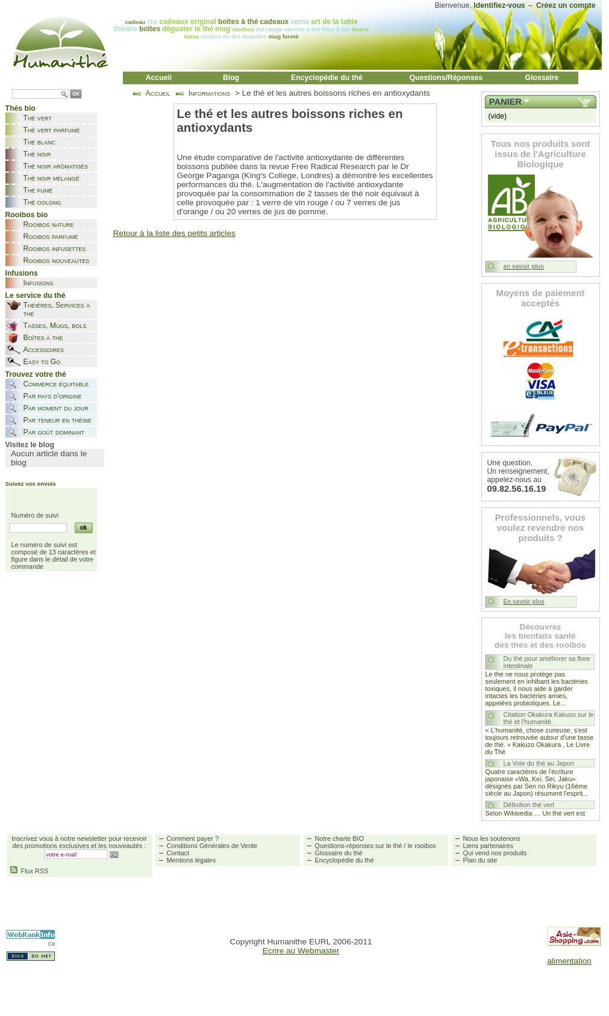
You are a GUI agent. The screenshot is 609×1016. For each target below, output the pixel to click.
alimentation (570, 960)
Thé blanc (39, 142)
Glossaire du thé (339, 852)
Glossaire (542, 77)
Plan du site (480, 860)
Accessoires (43, 349)
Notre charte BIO (339, 838)
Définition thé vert (529, 804)
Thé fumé (38, 190)
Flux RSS (29, 871)
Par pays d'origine (52, 396)
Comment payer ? (193, 838)
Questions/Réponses (446, 77)
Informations (209, 93)
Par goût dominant (53, 432)
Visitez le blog (29, 445)
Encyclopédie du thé (327, 77)
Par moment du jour (56, 408)
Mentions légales (191, 860)
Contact (178, 852)
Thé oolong (42, 202)
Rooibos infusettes (54, 248)
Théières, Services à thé (56, 309)
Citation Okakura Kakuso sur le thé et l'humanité (549, 718)
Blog (231, 77)
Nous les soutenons (492, 838)
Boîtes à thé (43, 337)
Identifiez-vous (499, 5)
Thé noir (37, 154)
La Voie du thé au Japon (539, 763)
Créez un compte (566, 5)
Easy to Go (42, 362)
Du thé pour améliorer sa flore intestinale (547, 662)
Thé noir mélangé (51, 178)
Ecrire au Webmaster (301, 950)
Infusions (38, 283)
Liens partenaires (488, 845)
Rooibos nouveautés (56, 260)
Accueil (159, 77)
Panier (505, 102)
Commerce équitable (56, 384)
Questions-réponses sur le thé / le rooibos (375, 845)
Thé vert (37, 118)
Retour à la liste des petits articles (174, 233)
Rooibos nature (48, 224)
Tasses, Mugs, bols (55, 325)
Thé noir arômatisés (56, 166)
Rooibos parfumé (50, 236)
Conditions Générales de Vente (212, 845)
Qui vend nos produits (495, 852)
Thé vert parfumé (51, 130)
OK (76, 94)
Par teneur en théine (57, 420)
